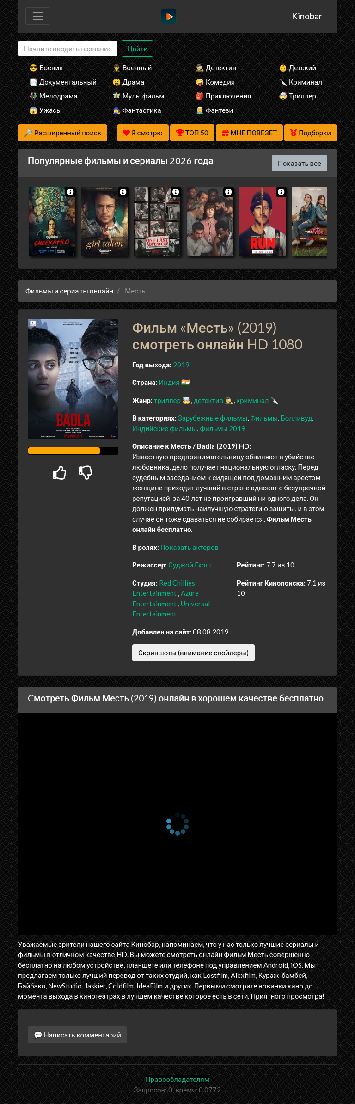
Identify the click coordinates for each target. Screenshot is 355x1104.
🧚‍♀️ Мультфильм (138, 95)
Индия (169, 382)
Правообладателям (177, 1079)
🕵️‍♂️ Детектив (216, 67)
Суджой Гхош (189, 565)
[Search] (68, 48)
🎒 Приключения (223, 95)
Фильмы (264, 418)
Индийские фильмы (164, 428)
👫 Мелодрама (53, 95)
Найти (137, 48)
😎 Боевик (46, 67)
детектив (208, 400)
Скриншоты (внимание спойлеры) (193, 652)
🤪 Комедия (215, 82)
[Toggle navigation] (37, 16)
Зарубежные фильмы (213, 418)
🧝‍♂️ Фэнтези (214, 110)
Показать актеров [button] (189, 547)
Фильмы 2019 (222, 428)
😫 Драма (128, 82)
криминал (252, 400)
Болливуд (296, 418)
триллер (167, 400)
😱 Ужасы (45, 110)
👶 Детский (297, 67)
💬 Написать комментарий (77, 1035)
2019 (181, 364)
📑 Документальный (58, 82)
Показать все (299, 163)
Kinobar (307, 16)
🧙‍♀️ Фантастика (136, 110)
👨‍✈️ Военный (132, 67)
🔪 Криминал (300, 82)
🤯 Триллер (297, 95)
